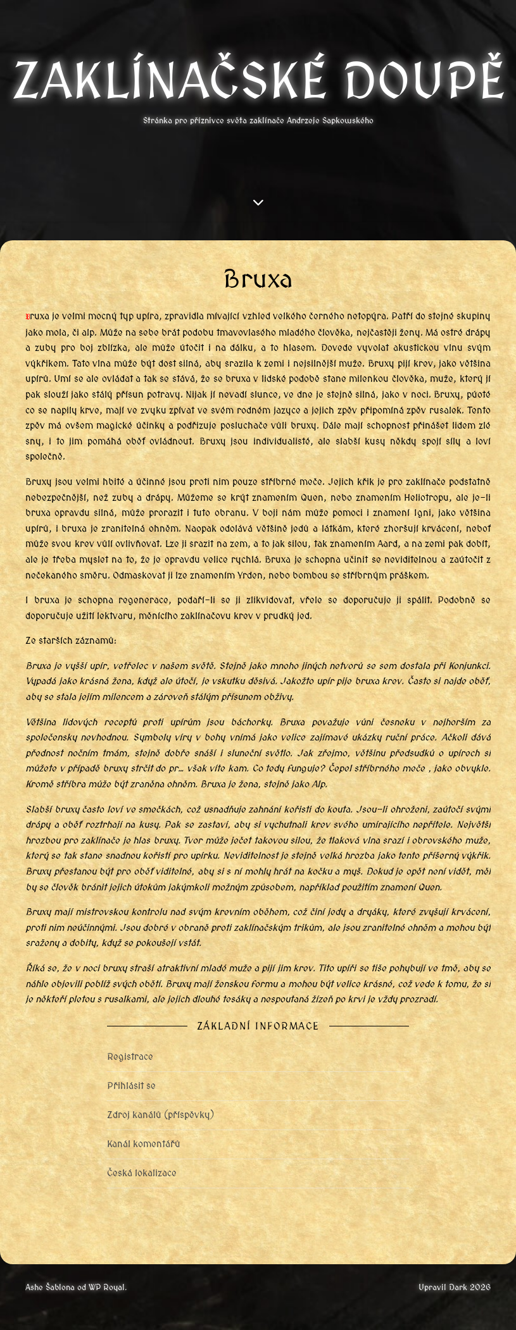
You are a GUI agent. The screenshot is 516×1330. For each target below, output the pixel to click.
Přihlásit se (131, 1086)
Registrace (130, 1056)
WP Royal (107, 1287)
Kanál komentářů (143, 1144)
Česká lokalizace (142, 1173)
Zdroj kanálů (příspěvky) (160, 1115)
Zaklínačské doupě (258, 81)
